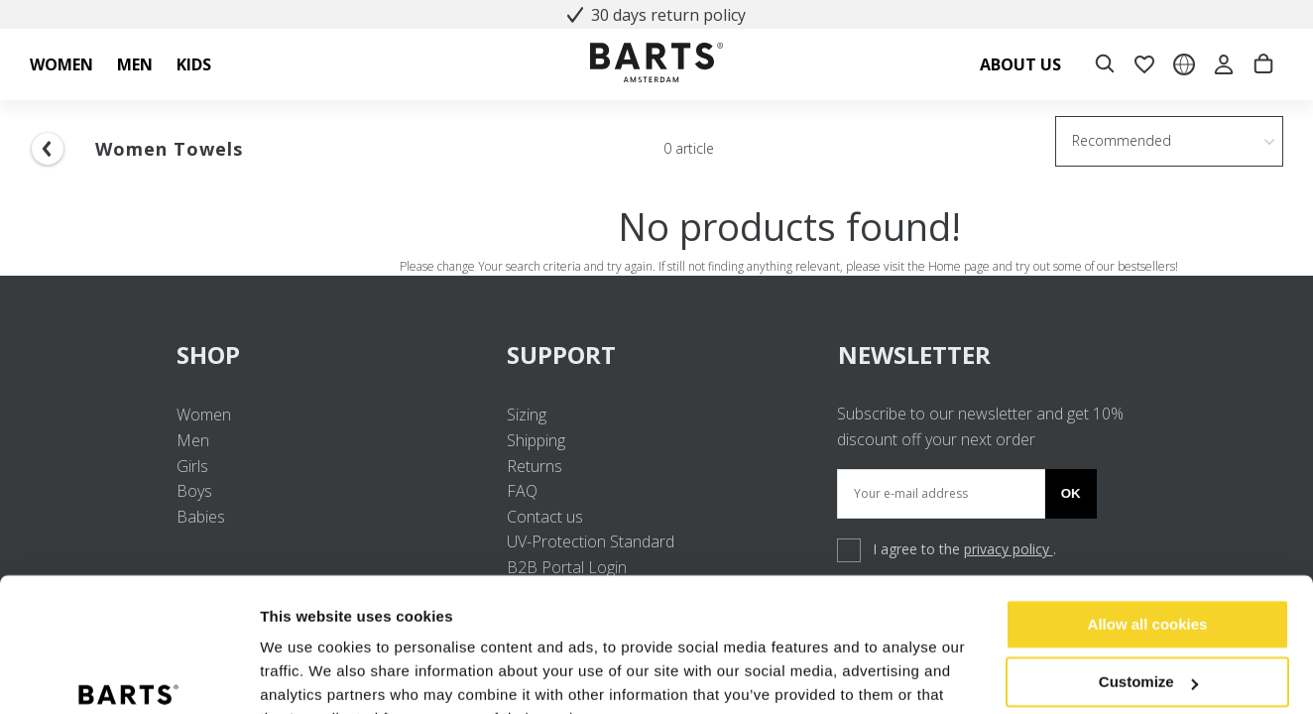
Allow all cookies (1148, 526)
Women (204, 414)
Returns (534, 466)
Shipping (536, 440)
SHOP (326, 354)
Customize (1148, 583)
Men (193, 440)
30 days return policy (656, 15)
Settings (289, 674)
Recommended (1121, 140)
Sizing (526, 414)
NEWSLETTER (914, 354)
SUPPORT (656, 354)
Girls (192, 466)
